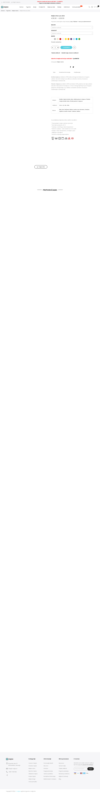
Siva (63, 108)
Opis (54, 72)
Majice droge (32, 778)
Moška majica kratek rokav (66, 98)
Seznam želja (62, 765)
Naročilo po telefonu (64, 773)
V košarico (67, 47)
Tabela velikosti (55, 53)
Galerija (59, 7)
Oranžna (87, 108)
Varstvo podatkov (48, 773)
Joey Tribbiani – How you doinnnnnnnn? (80, 21)
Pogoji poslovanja (48, 771)
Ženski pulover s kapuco (76, 100)
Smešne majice (33, 765)
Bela (60, 108)
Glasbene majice (33, 773)
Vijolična (61, 110)
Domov (21, 7)
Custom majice (33, 763)
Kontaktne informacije (49, 776)
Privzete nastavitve (56, 42)
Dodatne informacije (63, 72)
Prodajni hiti (42, 7)
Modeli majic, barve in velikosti (70, 53)
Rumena (82, 108)
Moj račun (61, 763)
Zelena (78, 110)
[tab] (54, 71)
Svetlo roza (76, 108)
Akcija (34, 7)
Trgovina (28, 7)
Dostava (46, 768)
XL (63, 104)
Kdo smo (46, 765)
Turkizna (74, 110)
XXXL (68, 104)
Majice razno (15, 10)
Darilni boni (67, 7)
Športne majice (33, 771)
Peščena (67, 108)
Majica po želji (51, 7)
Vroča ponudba (76, 7)
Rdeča (71, 108)
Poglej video (41, 166)
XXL (65, 104)
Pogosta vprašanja (63, 771)
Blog (60, 778)
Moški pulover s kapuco (80, 98)
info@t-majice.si (13, 768)
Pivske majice (32, 776)
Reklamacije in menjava (50, 778)
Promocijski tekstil (48, 763)
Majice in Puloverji (63, 776)
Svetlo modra (67, 110)
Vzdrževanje (76, 72)
